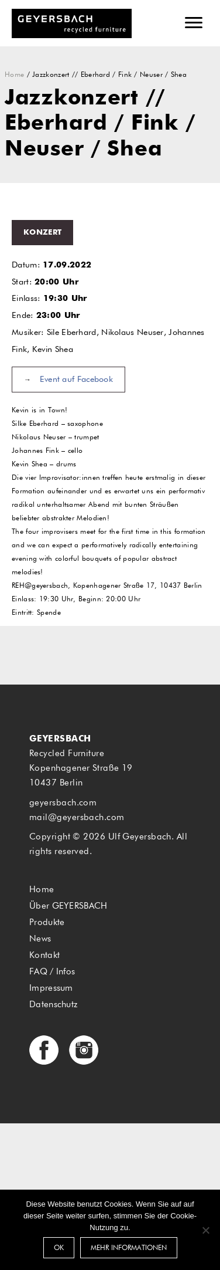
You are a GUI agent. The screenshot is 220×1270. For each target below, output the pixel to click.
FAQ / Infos (52, 971)
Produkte (46, 922)
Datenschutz (53, 1004)
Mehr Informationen (129, 1248)
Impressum (51, 988)
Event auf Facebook (76, 379)
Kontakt (44, 955)
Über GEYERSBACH (68, 906)
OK (59, 1248)
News (40, 938)
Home (14, 75)
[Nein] (205, 1230)
